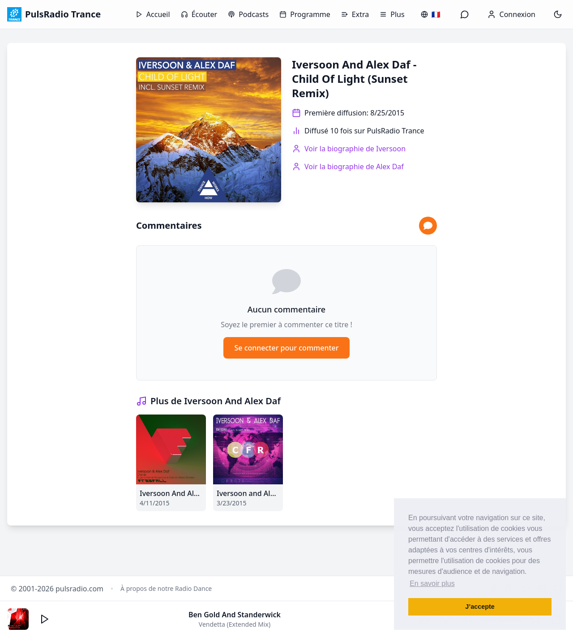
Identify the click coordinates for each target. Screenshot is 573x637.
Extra (355, 14)
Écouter (199, 14)
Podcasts (248, 14)
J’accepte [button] (480, 606)
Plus (392, 14)
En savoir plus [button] (432, 583)
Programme (304, 14)
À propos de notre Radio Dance (166, 588)
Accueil (153, 14)
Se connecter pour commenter (286, 348)
